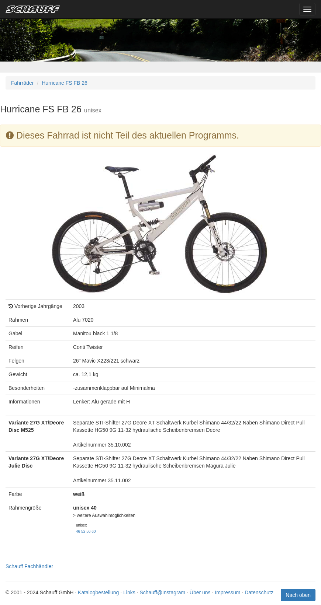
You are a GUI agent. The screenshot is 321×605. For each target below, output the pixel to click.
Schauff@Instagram (162, 592)
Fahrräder (22, 83)
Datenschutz (259, 592)
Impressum (227, 592)
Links (129, 592)
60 (94, 531)
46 (78, 531)
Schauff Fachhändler (29, 566)
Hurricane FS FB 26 (64, 83)
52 (83, 531)
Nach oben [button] (298, 595)
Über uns (200, 592)
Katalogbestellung (98, 592)
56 (88, 531)
